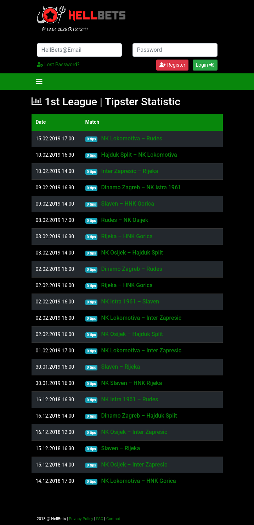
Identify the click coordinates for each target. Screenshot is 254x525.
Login (205, 65)
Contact (113, 518)
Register (172, 65)
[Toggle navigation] (39, 81)
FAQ (99, 518)
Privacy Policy (81, 518)
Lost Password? (58, 64)
